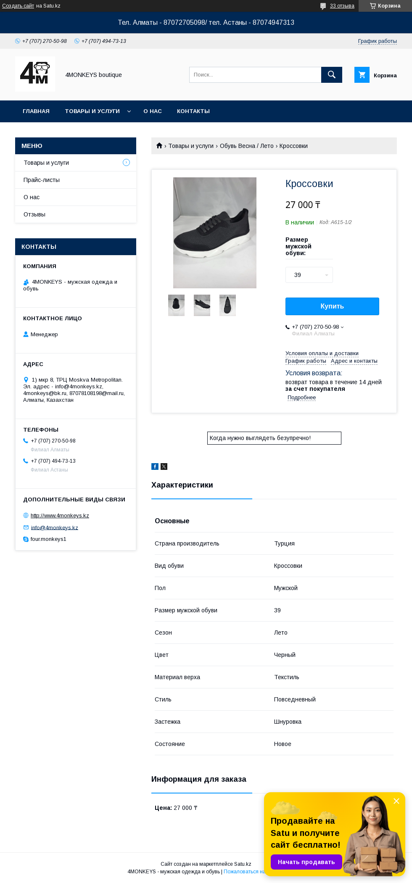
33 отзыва (342, 6)
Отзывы (34, 214)
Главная (36, 111)
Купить (332, 306)
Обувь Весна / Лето (247, 145)
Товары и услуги (92, 111)
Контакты (193, 111)
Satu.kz (242, 864)
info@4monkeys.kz (54, 527)
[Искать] (331, 75)
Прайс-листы (42, 180)
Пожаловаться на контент (254, 872)
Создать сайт (18, 6)
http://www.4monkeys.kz (60, 515)
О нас (152, 111)
